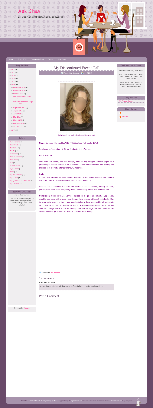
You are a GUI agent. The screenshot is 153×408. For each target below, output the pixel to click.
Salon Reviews (15, 166)
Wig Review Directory (126, 101)
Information (14, 154)
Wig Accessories (16, 175)
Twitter (50, 59)
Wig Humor (14, 178)
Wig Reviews (15, 184)
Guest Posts (14, 145)
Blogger (26, 308)
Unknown (125, 117)
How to (12, 151)
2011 (13, 85)
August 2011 (18, 111)
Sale (11, 163)
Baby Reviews (15, 142)
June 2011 (17, 114)
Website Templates (89, 401)
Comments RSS (37, 59)
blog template (127, 401)
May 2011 (16, 117)
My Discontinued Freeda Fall (76, 68)
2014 (13, 75)
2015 (13, 72)
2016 (13, 69)
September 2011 (19, 108)
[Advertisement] (21, 257)
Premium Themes (103, 401)
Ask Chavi (30, 11)
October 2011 (18, 94)
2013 (13, 78)
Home (11, 59)
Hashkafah (14, 148)
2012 (13, 82)
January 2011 (18, 126)
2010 (13, 130)
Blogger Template (64, 401)
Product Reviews (16, 157)
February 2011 (18, 123)
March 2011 (17, 120)
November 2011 (19, 91)
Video (12, 172)
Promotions (14, 160)
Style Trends (14, 169)
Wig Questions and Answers (20, 181)
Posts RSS (22, 59)
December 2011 (19, 87)
